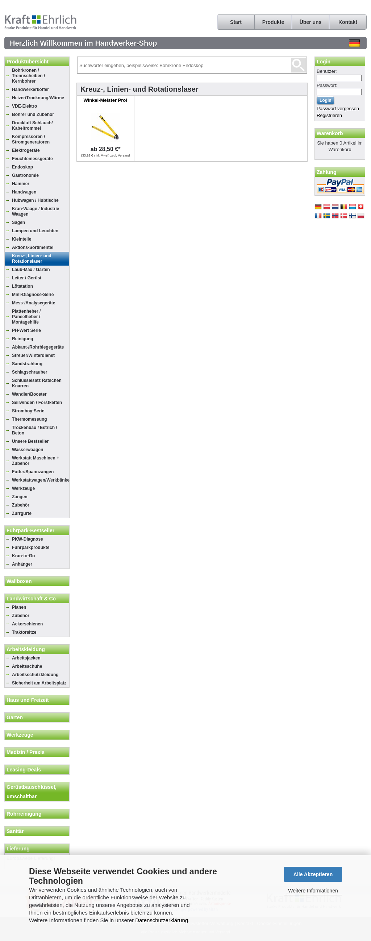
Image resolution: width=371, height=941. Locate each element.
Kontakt (347, 22)
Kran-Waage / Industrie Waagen (35, 211)
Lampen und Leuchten (35, 230)
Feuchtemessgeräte (32, 158)
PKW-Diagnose (27, 539)
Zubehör (20, 505)
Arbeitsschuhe (27, 666)
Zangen (20, 496)
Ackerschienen (27, 623)
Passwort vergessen (338, 108)
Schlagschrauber (29, 372)
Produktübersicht (28, 61)
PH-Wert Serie (26, 330)
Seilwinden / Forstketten (37, 402)
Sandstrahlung (27, 363)
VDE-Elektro (24, 106)
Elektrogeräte (26, 150)
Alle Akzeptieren (313, 874)
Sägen (18, 222)
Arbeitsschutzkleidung (35, 674)
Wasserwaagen (27, 449)
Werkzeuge (23, 488)
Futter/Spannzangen (33, 471)
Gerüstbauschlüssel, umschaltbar (32, 791)
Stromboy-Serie (28, 410)
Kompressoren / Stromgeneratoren (31, 139)
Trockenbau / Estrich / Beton (34, 430)
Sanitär (15, 831)
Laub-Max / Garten (31, 269)
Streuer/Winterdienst (33, 355)
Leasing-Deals (24, 770)
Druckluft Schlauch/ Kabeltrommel (32, 125)
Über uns (311, 22)
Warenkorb (330, 133)
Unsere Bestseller (30, 441)
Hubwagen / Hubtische (35, 200)
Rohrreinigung (24, 814)
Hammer (20, 183)
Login (323, 61)
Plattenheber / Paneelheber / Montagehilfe (26, 317)
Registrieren (329, 115)
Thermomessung (29, 419)
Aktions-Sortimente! (33, 247)
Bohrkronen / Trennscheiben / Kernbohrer (28, 76)
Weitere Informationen (313, 891)
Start (236, 22)
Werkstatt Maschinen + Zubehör (35, 460)
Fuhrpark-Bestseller (30, 530)
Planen (19, 607)
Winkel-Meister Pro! (105, 100)
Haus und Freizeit (28, 700)
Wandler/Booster (29, 394)
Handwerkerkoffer (30, 89)
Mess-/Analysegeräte (33, 302)
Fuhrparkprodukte (30, 547)
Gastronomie (25, 175)
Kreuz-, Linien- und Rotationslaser (31, 258)
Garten (15, 717)
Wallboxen (19, 581)
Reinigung (22, 338)
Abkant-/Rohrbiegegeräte (38, 347)
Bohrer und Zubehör (33, 114)
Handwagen (24, 192)
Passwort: (327, 85)
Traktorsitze (24, 632)
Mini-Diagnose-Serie (33, 294)
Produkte (273, 22)
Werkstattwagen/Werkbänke (40, 480)
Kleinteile (21, 239)
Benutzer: (327, 71)
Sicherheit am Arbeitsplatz (39, 683)
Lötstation (22, 286)
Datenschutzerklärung (161, 920)
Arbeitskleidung (26, 649)
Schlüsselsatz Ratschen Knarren (37, 383)
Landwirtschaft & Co (31, 598)
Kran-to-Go (23, 555)
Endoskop (22, 167)
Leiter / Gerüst (26, 277)
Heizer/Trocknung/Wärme (38, 97)
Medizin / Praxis (26, 752)
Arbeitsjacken (26, 658)
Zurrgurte (22, 513)
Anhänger (22, 564)
